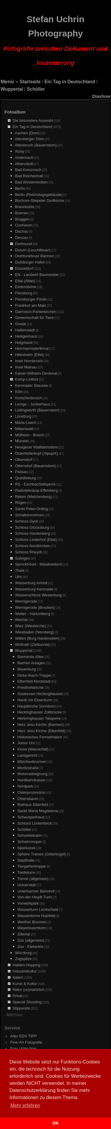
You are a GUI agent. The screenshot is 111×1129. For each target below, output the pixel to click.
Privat (17, 996)
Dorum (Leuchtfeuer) (33, 250)
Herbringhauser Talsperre (39, 718)
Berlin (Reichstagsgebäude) (38, 194)
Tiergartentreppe (31, 866)
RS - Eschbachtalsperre (35, 484)
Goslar (20, 324)
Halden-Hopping (27, 965)
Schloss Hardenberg (32, 533)
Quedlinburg (25, 478)
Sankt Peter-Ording (31, 509)
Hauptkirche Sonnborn (36, 706)
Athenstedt (24, 164)
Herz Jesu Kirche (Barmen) (40, 724)
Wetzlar (21, 619)
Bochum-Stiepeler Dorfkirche (39, 200)
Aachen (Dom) (27, 133)
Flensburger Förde (31, 299)
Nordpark (25, 786)
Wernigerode (26, 601)
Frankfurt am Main (30, 305)
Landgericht (27, 755)
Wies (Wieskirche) (30, 626)
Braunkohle (25, 207)
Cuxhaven (24, 225)
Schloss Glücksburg (32, 527)
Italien (18, 977)
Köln (19, 391)
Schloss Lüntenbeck (34, 823)
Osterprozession (31, 792)
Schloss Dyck (26, 521)
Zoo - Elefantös (30, 946)
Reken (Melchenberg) (33, 496)
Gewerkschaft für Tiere (34, 317)
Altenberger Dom (29, 139)
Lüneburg (23, 416)
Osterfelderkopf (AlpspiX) (36, 453)
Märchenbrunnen (31, 761)
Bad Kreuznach (28, 169)
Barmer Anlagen (31, 663)
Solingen (22, 558)
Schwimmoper (29, 841)
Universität (26, 885)
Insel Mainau (26, 367)
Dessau (21, 237)
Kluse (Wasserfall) (33, 749)
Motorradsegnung (32, 774)
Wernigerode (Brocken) (35, 607)
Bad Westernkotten (31, 182)
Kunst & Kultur (25, 983)
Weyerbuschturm (31, 928)
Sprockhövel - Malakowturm (38, 564)
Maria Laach (25, 422)
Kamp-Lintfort (26, 379)
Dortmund (23, 244)
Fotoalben (15, 111)
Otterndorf (24, 459)
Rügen (20, 502)
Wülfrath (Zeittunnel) (32, 644)
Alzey (19, 151)
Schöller (36, 89)
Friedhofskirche (30, 687)
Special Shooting (27, 1002)
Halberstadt (25, 330)
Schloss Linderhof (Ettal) (36, 539)
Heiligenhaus (26, 336)
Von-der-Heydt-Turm (34, 897)
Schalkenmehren (29, 515)
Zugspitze (23, 958)
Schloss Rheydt (28, 552)
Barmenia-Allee (30, 656)
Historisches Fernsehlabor (39, 737)
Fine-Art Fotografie (26, 1042)
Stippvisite (21, 1008)
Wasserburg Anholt (31, 583)
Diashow (101, 96)
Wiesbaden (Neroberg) (34, 632)
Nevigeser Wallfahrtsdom (36, 447)
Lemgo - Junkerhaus (32, 404)
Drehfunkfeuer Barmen (34, 256)
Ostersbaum (27, 798)
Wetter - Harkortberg (32, 613)
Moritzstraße (28, 768)
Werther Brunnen (32, 922)
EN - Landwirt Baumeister (37, 274)
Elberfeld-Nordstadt (34, 681)
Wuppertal (12, 89)
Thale (20, 570)
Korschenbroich (28, 398)
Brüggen (22, 219)
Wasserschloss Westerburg (38, 595)
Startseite (30, 81)
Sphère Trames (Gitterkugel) (41, 854)
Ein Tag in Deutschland (69, 81)
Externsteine (25, 287)
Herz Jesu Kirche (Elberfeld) (41, 731)
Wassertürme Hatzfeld (36, 916)
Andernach (24, 157)
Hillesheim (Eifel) (29, 354)
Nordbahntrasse (31, 780)
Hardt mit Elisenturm (34, 700)
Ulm (18, 576)
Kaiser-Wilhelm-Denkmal (36, 373)
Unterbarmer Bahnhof (35, 891)
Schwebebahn (29, 835)
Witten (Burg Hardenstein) (37, 638)
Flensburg (23, 293)
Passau (21, 472)
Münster (22, 441)
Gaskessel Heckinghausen (40, 694)
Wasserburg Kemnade (34, 589)
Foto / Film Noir (23, 1048)
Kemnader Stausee (31, 385)
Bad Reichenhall (29, 176)
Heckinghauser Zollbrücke (39, 712)
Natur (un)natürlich (29, 989)
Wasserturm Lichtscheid (37, 909)
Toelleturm (26, 872)
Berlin (20, 188)
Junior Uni (26, 743)
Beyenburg (26, 669)
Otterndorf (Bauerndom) (35, 466)
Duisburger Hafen (30, 262)
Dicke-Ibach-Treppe (34, 675)
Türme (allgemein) (32, 878)
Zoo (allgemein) (30, 940)
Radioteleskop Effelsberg (36, 490)
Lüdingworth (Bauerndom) (37, 410)
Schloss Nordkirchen (32, 546)
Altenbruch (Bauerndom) (36, 145)
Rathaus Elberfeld (32, 804)
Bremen (22, 213)
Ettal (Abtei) (25, 281)
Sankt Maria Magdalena (37, 811)
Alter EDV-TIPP (23, 1036)
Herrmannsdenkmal (32, 348)
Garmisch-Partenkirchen (36, 311)
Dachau (21, 231)
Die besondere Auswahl (33, 120)
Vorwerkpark (28, 903)
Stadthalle (26, 860)
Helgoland (24, 342)
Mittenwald (24, 429)
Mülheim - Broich (29, 435)
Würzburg (23, 953)
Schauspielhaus (31, 817)
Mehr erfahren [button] (25, 1105)
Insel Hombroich (29, 361)
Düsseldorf (24, 268)
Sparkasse (26, 848)
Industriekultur (25, 971)
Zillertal (23, 934)
